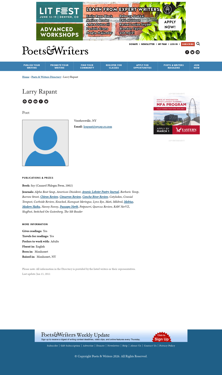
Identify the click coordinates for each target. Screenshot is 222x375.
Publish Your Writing (32, 66)
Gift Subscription (70, 345)
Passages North (69, 206)
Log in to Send (30, 101)
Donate (133, 44)
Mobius (128, 201)
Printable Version (25, 101)
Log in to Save (35, 101)
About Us (135, 345)
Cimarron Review (70, 197)
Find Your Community (87, 66)
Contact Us (150, 345)
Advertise (88, 345)
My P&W (162, 44)
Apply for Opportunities (143, 66)
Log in (174, 44)
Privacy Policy (167, 345)
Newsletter (148, 44)
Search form (198, 43)
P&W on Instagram (198, 52)
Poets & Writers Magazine (174, 66)
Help (125, 345)
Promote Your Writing (59, 66)
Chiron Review (49, 197)
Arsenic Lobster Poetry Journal (100, 192)
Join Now (197, 66)
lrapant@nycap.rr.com (98, 126)
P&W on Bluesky (192, 52)
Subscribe (188, 44)
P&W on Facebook (187, 52)
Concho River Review (95, 197)
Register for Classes (114, 66)
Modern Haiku (31, 206)
